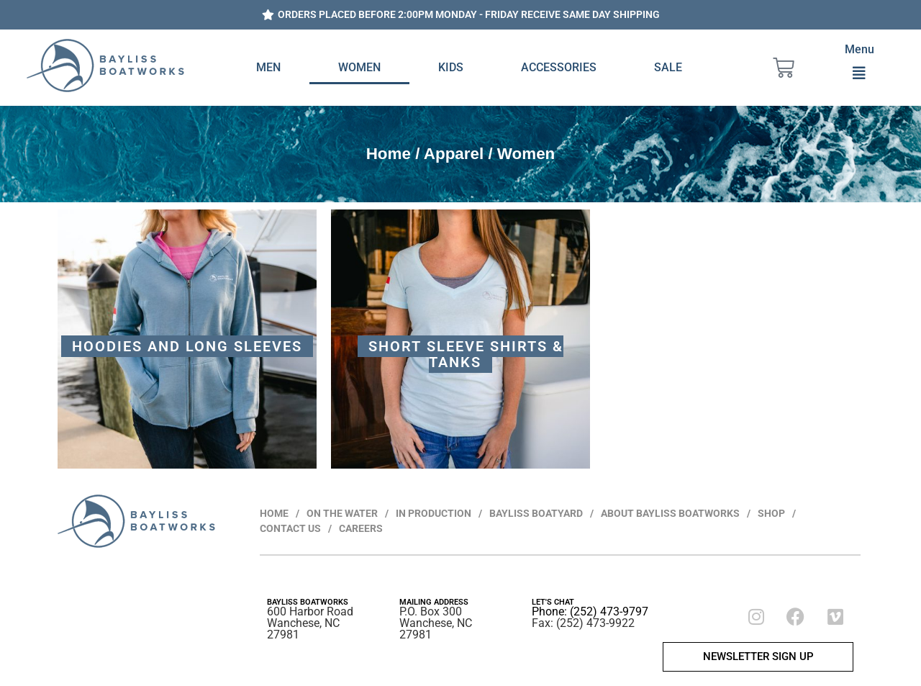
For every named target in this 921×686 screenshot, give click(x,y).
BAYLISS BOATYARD (536, 513)
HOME (274, 513)
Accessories (558, 67)
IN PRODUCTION (433, 513)
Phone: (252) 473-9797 (590, 611)
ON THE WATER (342, 513)
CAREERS (361, 528)
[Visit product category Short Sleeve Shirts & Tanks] (460, 339)
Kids (450, 67)
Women (359, 67)
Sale (668, 67)
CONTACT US (290, 528)
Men (268, 67)
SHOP (771, 513)
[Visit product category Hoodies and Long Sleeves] (187, 339)
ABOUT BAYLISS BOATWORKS (670, 513)
